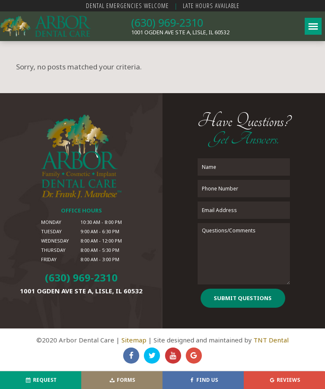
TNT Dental (271, 340)
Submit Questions (243, 298)
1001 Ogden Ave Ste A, (180, 32)
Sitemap (133, 340)
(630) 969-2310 (167, 22)
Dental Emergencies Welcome (127, 5)
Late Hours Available (211, 5)
